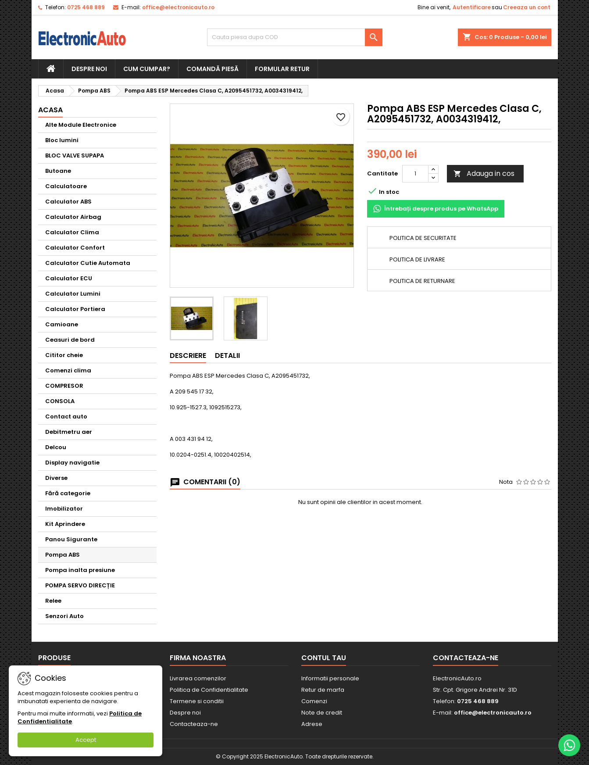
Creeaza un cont (526, 7)
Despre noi (89, 68)
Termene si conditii (197, 701)
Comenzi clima (68, 370)
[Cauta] (294, 37)
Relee (53, 601)
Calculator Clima (72, 232)
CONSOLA (60, 401)
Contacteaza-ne (194, 724)
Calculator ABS (68, 201)
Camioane (61, 324)
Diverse (56, 478)
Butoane (58, 171)
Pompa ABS (62, 555)
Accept (85, 740)
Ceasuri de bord (70, 340)
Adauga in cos (483, 173)
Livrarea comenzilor (198, 678)
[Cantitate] (415, 173)
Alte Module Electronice (80, 125)
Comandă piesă (212, 68)
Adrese (311, 724)
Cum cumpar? (146, 68)
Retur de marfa (322, 690)
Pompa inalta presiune (80, 570)
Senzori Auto (64, 616)
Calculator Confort (75, 247)
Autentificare (472, 7)
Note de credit (321, 712)
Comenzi (314, 701)
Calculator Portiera (75, 309)
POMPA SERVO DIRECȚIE (80, 585)
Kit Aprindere (65, 524)
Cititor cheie (64, 355)
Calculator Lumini (72, 294)
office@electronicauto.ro (178, 7)
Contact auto (66, 416)
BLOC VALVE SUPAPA (74, 155)
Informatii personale (330, 678)
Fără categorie (67, 493)
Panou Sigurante (71, 539)
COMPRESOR (64, 386)
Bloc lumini (62, 140)
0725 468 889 (86, 7)
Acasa (50, 110)
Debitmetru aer (68, 432)
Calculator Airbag (73, 217)
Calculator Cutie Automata (87, 263)
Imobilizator (64, 508)
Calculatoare (66, 186)
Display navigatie (72, 462)
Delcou (55, 447)
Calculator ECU (68, 278)
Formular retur (282, 68)
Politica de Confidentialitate (209, 690)
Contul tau (323, 658)
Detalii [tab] (227, 355)
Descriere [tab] (188, 355)
